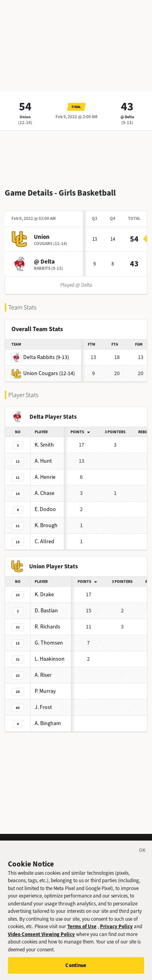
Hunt (43, 461)
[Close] (142, 858)
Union (25, 116)
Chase (44, 493)
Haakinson (50, 659)
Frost (43, 707)
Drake (44, 594)
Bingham (48, 723)
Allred (44, 541)
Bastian (46, 610)
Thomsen (49, 643)
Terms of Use (81, 933)
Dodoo (45, 509)
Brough (46, 525)
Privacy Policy (116, 933)
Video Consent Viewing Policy (41, 941)
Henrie (45, 477)
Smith (44, 445)
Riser (43, 675)
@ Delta (127, 116)
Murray (45, 691)
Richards (47, 626)
